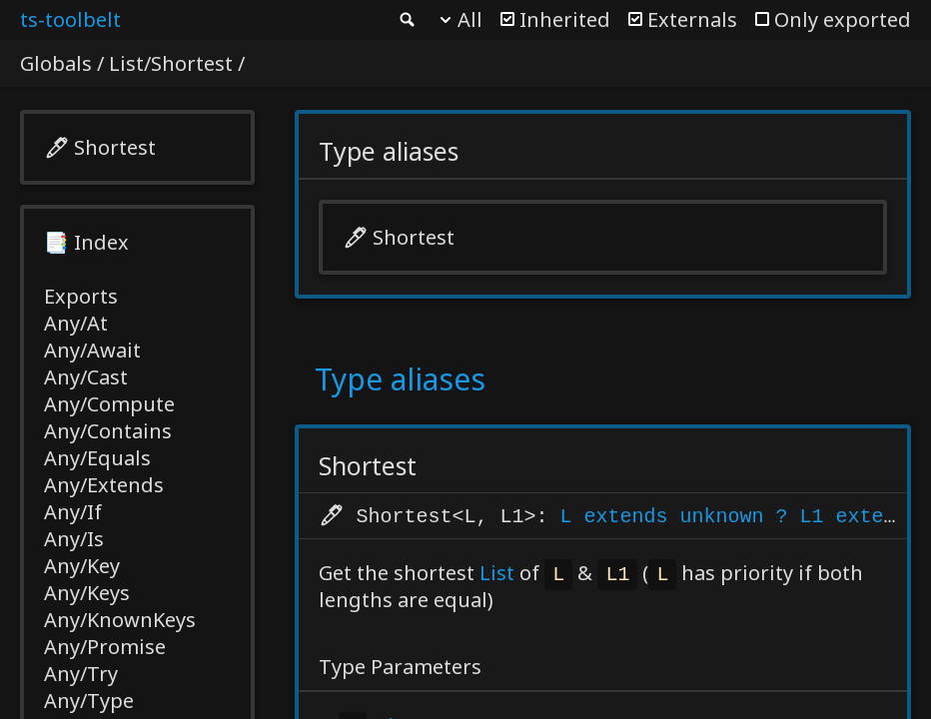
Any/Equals (97, 457)
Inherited (564, 19)
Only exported (842, 19)
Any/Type (89, 700)
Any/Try (81, 673)
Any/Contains (108, 430)
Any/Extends (104, 484)
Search (406, 20)
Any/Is (74, 538)
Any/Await (92, 350)
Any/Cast (86, 376)
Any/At (76, 323)
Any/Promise (105, 646)
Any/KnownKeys (120, 619)
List (496, 574)
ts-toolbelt (70, 19)
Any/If (73, 511)
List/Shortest (171, 63)
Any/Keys (87, 592)
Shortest (115, 147)
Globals (56, 63)
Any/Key (82, 565)
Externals (692, 19)
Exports (81, 296)
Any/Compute (109, 403)
